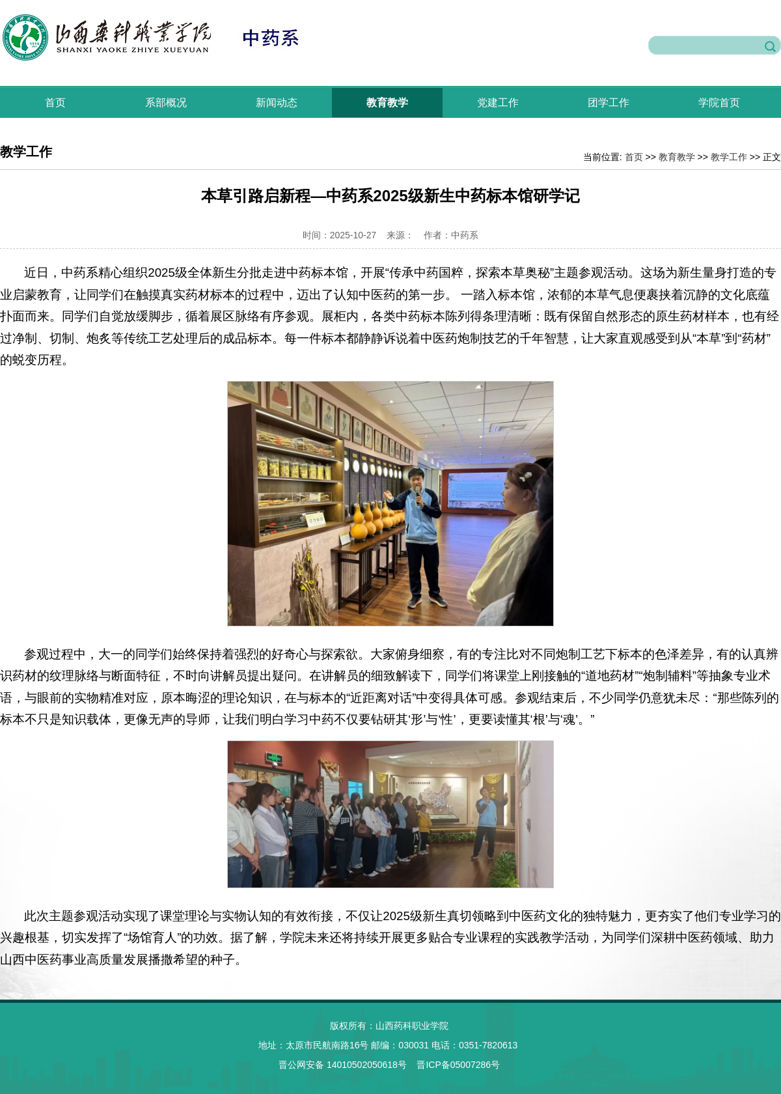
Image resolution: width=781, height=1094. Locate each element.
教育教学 (387, 102)
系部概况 (166, 102)
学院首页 (719, 102)
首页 (55, 102)
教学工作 (729, 157)
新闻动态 (276, 102)
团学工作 (608, 102)
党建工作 (498, 102)
